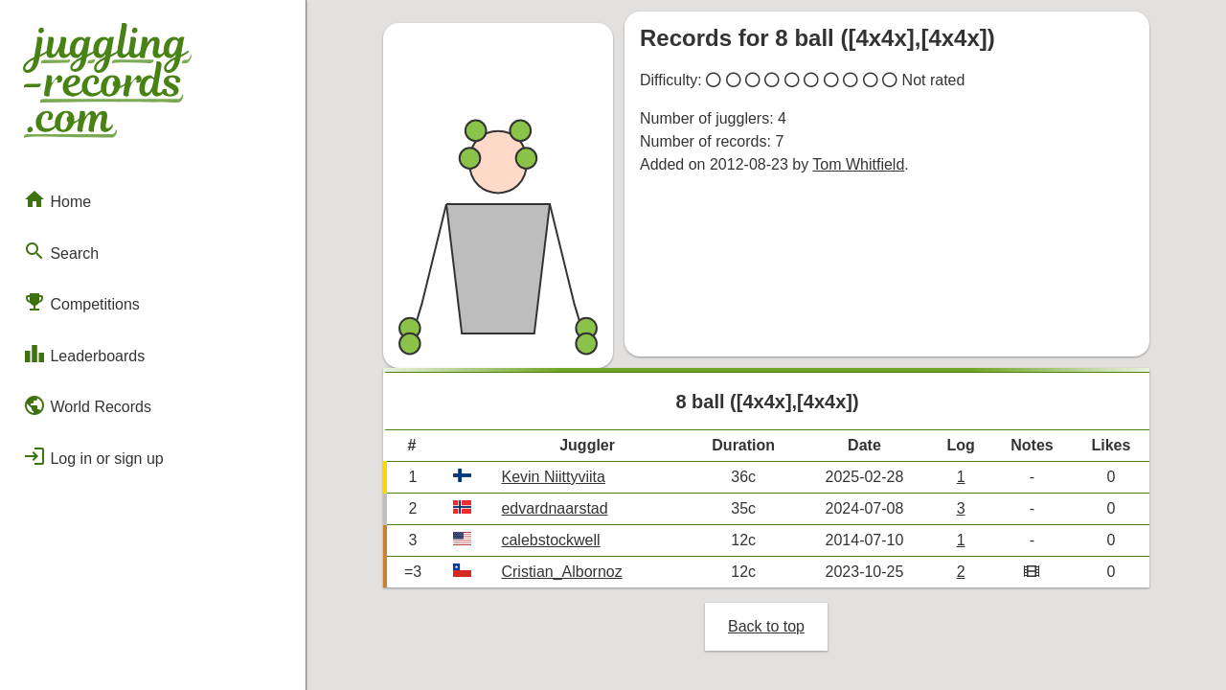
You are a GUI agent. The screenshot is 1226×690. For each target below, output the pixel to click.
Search (61, 251)
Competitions (81, 301)
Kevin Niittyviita (552, 477)
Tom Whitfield (858, 164)
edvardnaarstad (554, 508)
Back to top (766, 626)
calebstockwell (550, 540)
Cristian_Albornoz (561, 572)
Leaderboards (84, 353)
